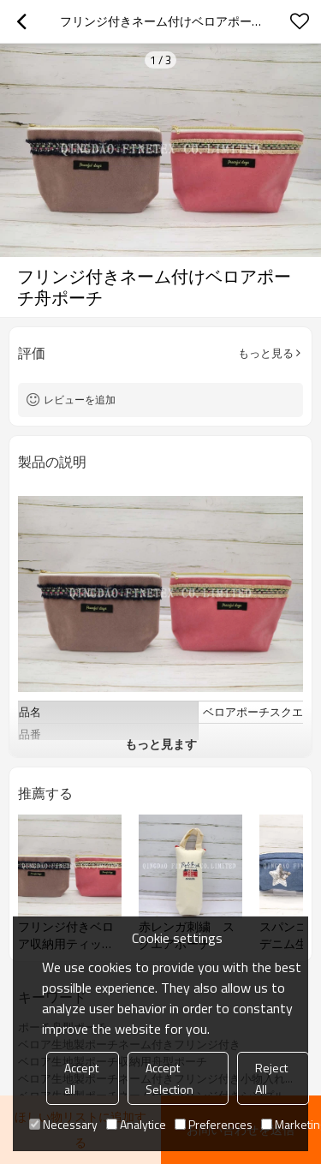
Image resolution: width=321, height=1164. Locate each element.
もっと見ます (161, 744)
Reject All (271, 1078)
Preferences (214, 1124)
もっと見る (266, 352)
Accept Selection (169, 1078)
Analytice (136, 1124)
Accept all (81, 1078)
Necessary (63, 1124)
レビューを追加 (80, 399)
